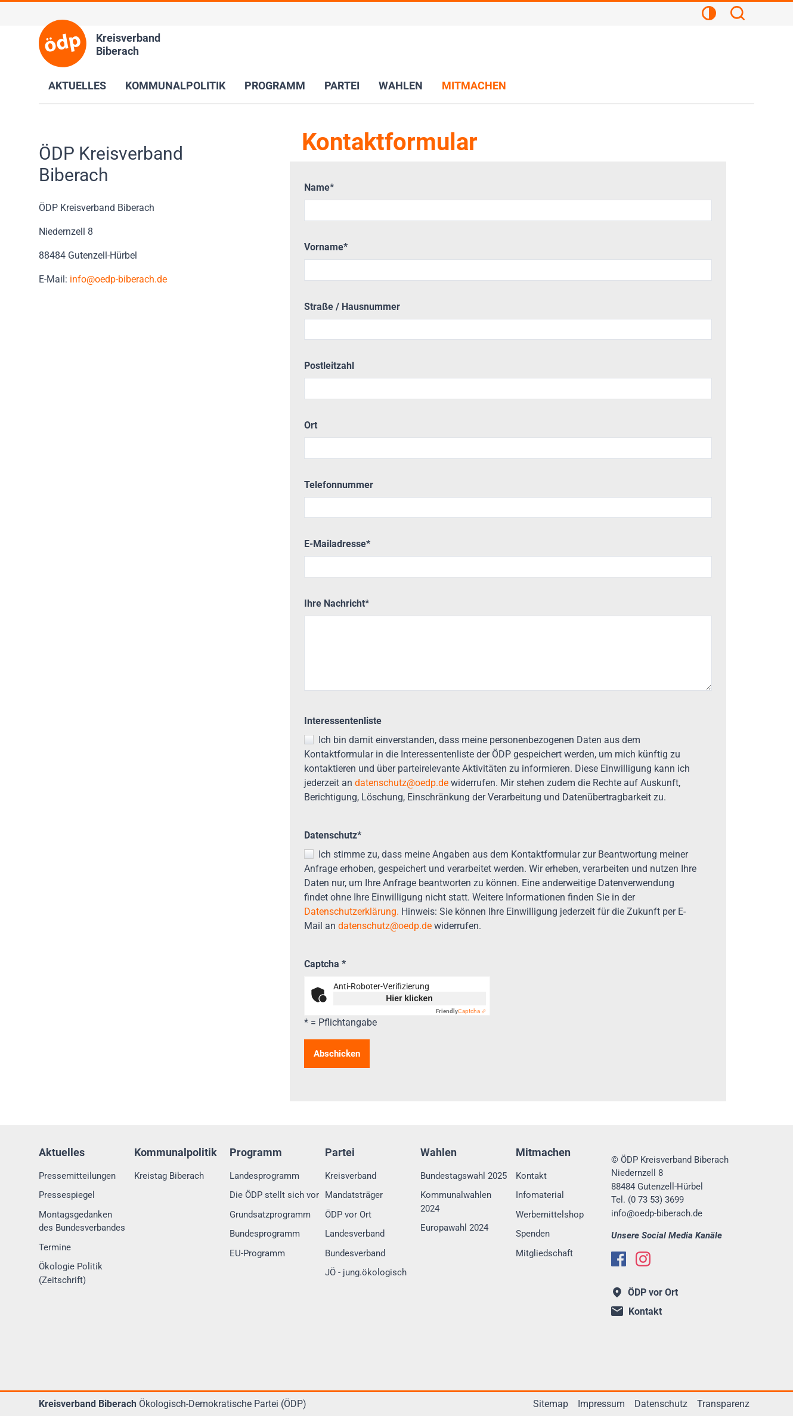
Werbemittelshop (550, 1214)
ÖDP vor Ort (348, 1214)
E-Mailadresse (337, 543)
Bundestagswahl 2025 (463, 1175)
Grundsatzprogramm (270, 1214)
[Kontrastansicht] (709, 15)
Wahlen (401, 85)
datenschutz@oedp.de (401, 782)
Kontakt (531, 1175)
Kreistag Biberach (169, 1175)
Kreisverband (350, 1175)
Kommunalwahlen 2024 (455, 1202)
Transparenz (723, 1403)
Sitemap (550, 1403)
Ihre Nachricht (336, 603)
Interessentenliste (343, 720)
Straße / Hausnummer (352, 306)
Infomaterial (540, 1195)
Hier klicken (409, 998)
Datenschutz (332, 835)
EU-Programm (257, 1253)
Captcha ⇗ (461, 1011)
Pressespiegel (67, 1195)
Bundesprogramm (265, 1233)
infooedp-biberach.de (117, 279)
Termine (55, 1247)
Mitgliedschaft (544, 1253)
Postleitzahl (329, 365)
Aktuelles (77, 85)
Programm (274, 85)
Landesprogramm (264, 1175)
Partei (342, 85)
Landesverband (355, 1233)
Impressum (601, 1403)
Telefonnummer (338, 484)
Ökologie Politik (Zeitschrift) (71, 1273)
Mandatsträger (354, 1195)
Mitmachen (474, 85)
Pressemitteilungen (77, 1175)
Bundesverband (355, 1253)
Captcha (325, 964)
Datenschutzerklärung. (351, 911)
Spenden (533, 1233)
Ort (310, 425)
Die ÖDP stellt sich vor (274, 1195)
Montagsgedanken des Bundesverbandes (82, 1221)
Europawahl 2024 (454, 1227)
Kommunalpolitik (175, 85)
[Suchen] (737, 15)
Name (319, 187)
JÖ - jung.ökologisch (366, 1272)
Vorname (326, 247)
